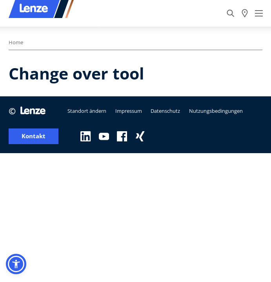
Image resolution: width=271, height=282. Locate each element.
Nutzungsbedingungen (216, 110)
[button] (16, 264)
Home (16, 42)
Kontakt (33, 136)
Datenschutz (165, 110)
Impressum (128, 110)
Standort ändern (86, 110)
